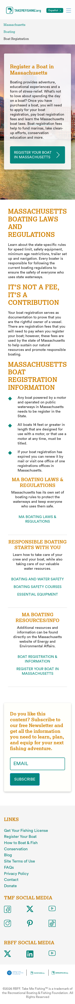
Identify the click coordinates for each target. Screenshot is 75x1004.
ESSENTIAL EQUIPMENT (37, 594)
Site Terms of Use (19, 861)
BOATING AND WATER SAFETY (37, 579)
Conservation (16, 849)
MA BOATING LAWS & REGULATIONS (37, 519)
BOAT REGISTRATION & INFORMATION (37, 659)
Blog (8, 855)
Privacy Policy (16, 874)
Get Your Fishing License (26, 831)
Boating (9, 32)
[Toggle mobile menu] (68, 10)
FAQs (9, 868)
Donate (10, 886)
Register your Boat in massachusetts (33, 155)
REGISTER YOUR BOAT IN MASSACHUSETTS (37, 671)
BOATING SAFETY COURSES (38, 587)
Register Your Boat (20, 837)
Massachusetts (14, 25)
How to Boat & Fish (21, 843)
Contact (11, 880)
